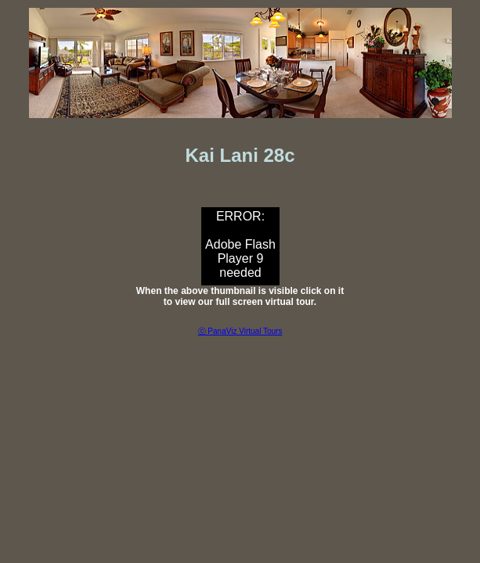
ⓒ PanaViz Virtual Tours (240, 331)
